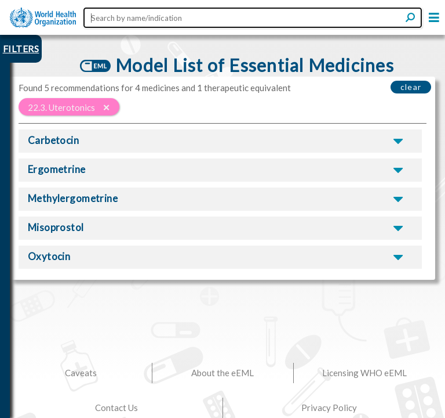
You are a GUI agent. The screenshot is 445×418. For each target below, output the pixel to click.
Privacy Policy (329, 407)
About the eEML (222, 372)
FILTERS (21, 48)
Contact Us (116, 407)
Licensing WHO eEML (364, 372)
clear (411, 87)
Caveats (81, 372)
